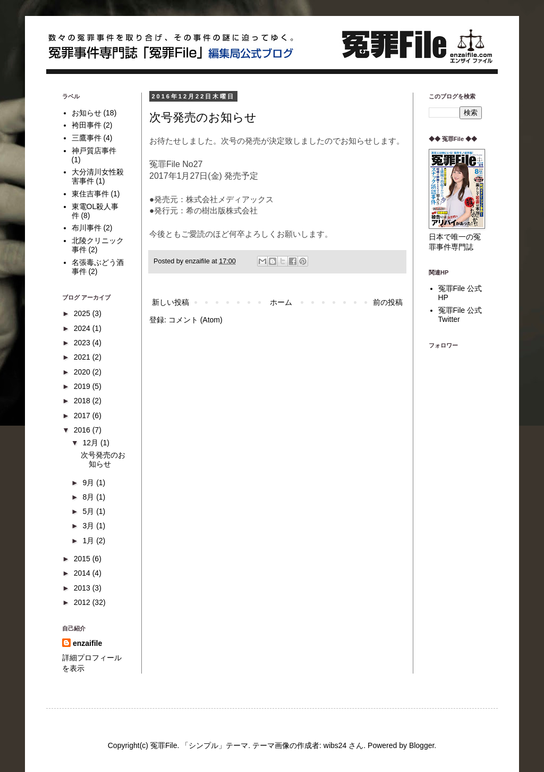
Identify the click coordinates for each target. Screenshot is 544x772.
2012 (83, 602)
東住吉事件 (90, 193)
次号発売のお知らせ (203, 117)
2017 (83, 415)
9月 (89, 482)
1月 (89, 540)
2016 (83, 430)
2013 (83, 588)
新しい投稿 (170, 302)
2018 (83, 400)
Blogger (421, 745)
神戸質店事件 (94, 150)
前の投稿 (388, 302)
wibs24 (335, 745)
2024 (83, 328)
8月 (89, 497)
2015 (83, 558)
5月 (89, 511)
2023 (83, 342)
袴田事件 (86, 125)
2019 (83, 386)
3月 (89, 525)
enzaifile (87, 643)
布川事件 (86, 227)
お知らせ (86, 113)
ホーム (281, 302)
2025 (83, 313)
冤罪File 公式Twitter (460, 314)
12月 (91, 442)
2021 (83, 357)
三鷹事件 (86, 138)
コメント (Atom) (195, 320)
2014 (83, 573)
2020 (83, 372)
